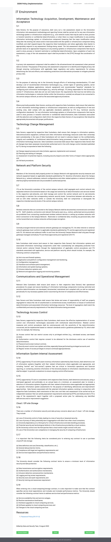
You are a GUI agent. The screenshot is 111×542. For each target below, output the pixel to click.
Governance (55, 3)
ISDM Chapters (66, 3)
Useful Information (89, 3)
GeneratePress (67, 539)
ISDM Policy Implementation (30, 3)
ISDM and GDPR (78, 3)
